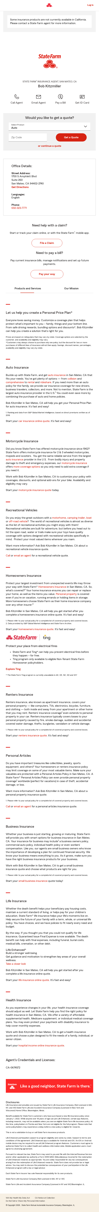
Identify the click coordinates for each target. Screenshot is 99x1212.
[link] (39, 99)
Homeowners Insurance (52, 586)
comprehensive (15, 382)
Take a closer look (16, 963)
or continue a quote (49, 146)
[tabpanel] (49, 187)
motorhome (59, 517)
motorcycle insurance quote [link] (34, 490)
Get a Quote (71, 137)
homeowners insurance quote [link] (35, 629)
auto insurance (57, 375)
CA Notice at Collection (45, 1198)
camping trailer (76, 517)
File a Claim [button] (47, 243)
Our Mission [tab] (71, 288)
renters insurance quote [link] (32, 735)
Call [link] (8, 555)
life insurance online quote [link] (33, 980)
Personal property (66, 594)
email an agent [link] (22, 555)
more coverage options (26, 466)
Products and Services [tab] (28, 288)
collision (72, 378)
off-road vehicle (18, 521)
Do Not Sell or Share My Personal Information (25, 1201)
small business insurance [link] (32, 881)
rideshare (45, 382)
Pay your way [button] (47, 274)
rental (31, 382)
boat (89, 517)
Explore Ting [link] (13, 669)
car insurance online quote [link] (33, 421)
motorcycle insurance (74, 463)
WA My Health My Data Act (18, 1198)
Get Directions (20, 187)
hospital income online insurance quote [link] (41, 1045)
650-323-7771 (19, 208)
